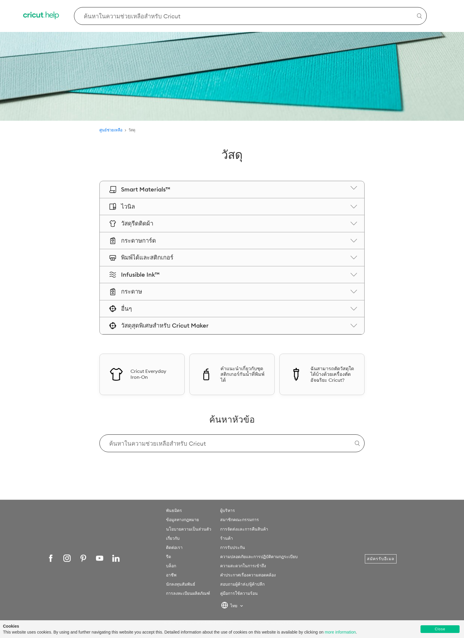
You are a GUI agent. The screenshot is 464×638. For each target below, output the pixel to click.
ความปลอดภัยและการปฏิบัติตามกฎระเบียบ (259, 556)
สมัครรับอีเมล (380, 558)
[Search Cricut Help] (250, 16)
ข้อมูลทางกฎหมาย (182, 519)
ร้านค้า (226, 538)
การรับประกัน (232, 547)
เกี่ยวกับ (173, 538)
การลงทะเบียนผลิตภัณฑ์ (188, 593)
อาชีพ (171, 575)
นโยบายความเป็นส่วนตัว (188, 529)
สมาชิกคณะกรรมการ (239, 519)
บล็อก (171, 565)
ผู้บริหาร (227, 510)
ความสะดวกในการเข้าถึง (243, 565)
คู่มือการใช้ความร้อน (239, 593)
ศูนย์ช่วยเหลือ (111, 130)
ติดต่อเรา (174, 547)
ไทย (230, 606)
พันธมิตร (174, 510)
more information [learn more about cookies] (340, 632)
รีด (168, 556)
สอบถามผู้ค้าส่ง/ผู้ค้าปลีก (242, 584)
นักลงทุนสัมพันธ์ (180, 584)
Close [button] (440, 629)
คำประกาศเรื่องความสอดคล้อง (248, 575)
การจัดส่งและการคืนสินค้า (244, 529)
